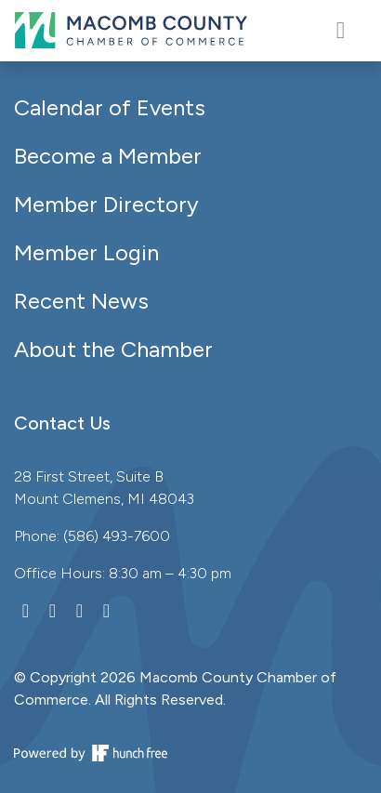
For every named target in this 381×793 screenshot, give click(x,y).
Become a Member (108, 155)
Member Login (86, 252)
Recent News (81, 300)
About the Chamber (113, 349)
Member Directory (106, 204)
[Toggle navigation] (340, 30)
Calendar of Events (109, 107)
